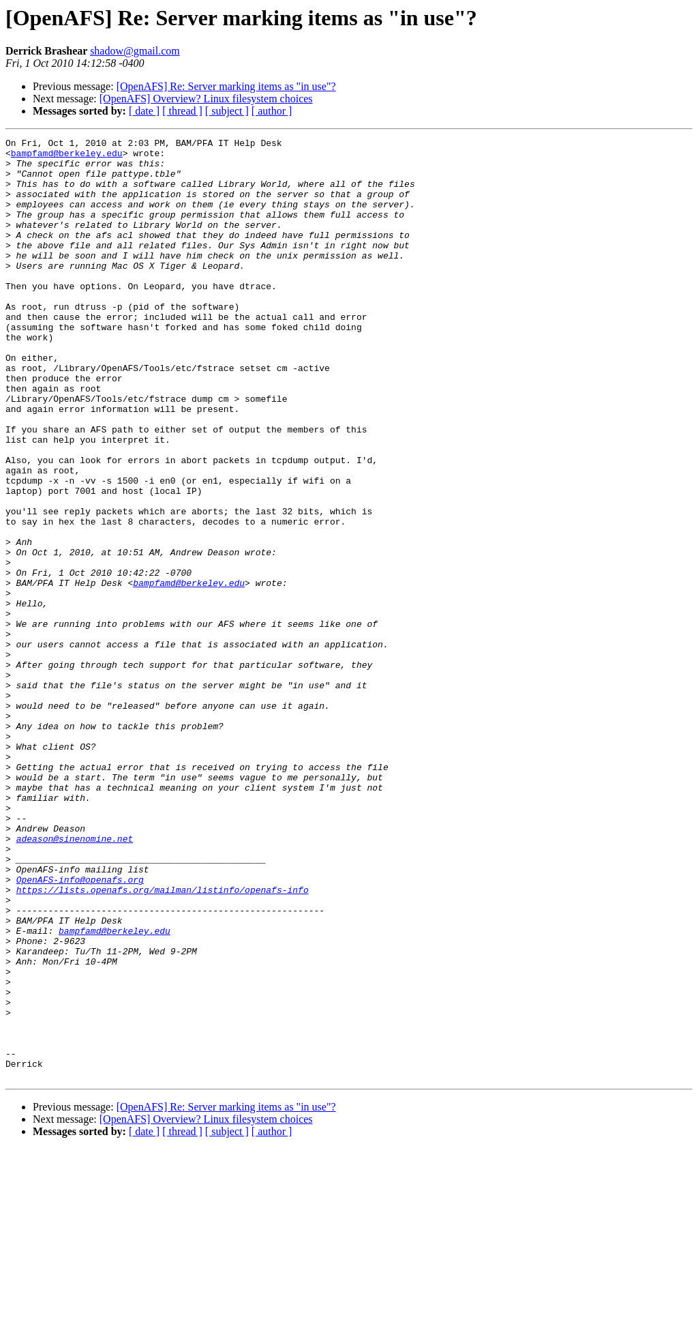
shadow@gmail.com (135, 51)
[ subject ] (227, 111)
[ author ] (272, 111)
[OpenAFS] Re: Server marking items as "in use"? (226, 86)
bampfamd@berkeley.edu (67, 157)
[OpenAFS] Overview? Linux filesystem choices (206, 98)
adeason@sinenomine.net (75, 979)
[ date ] (144, 111)
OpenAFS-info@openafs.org (80, 1029)
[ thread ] (182, 111)
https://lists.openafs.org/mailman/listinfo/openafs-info (162, 1041)
